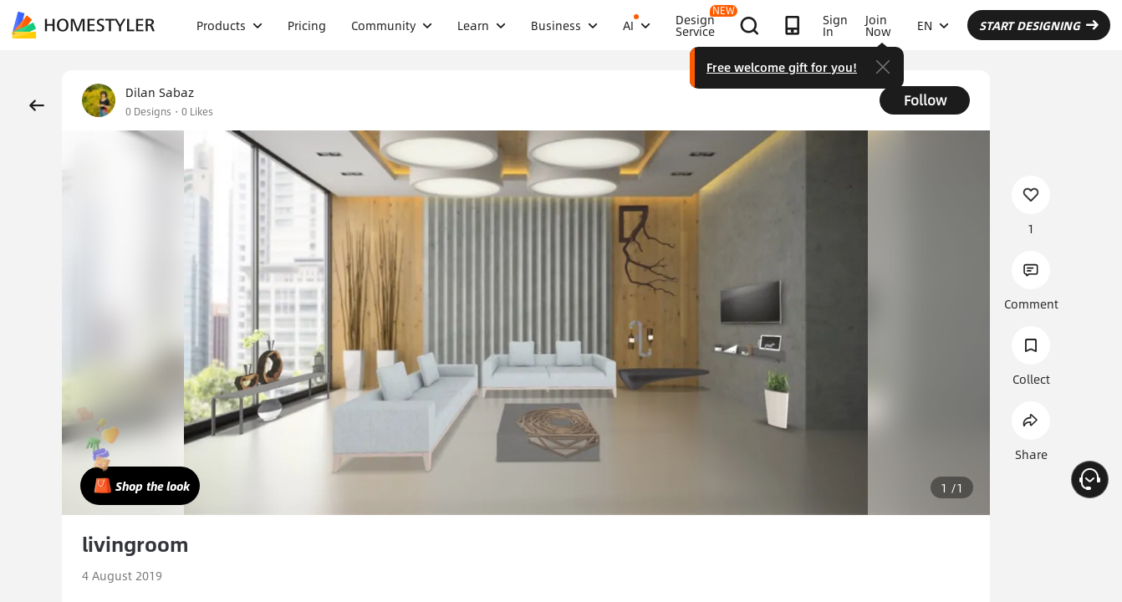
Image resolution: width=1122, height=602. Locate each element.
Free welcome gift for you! (781, 67)
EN (933, 25)
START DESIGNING (1039, 25)
